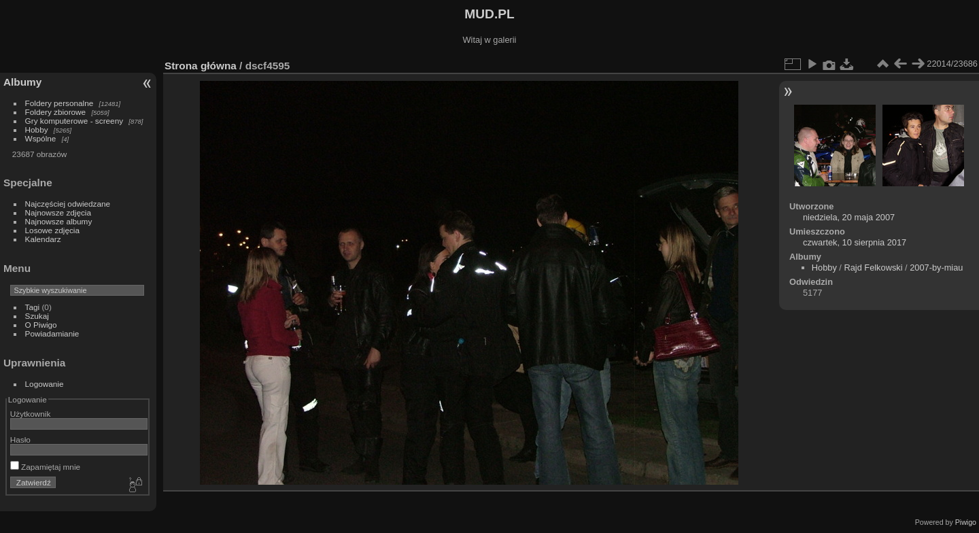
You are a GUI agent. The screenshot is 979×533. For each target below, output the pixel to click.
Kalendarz (43, 239)
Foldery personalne (59, 103)
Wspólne (40, 138)
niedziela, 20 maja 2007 (849, 217)
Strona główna (201, 65)
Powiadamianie (52, 333)
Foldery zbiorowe (55, 111)
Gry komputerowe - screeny (74, 120)
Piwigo (965, 522)
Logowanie (44, 383)
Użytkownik (30, 413)
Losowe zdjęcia (52, 230)
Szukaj (37, 315)
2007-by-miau (936, 267)
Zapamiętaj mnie (45, 466)
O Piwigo (41, 324)
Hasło (20, 439)
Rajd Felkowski (873, 267)
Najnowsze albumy (58, 221)
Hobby (36, 129)
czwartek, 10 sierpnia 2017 (854, 242)
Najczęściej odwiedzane (68, 203)
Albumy (22, 82)
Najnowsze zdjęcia (58, 212)
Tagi (32, 307)
